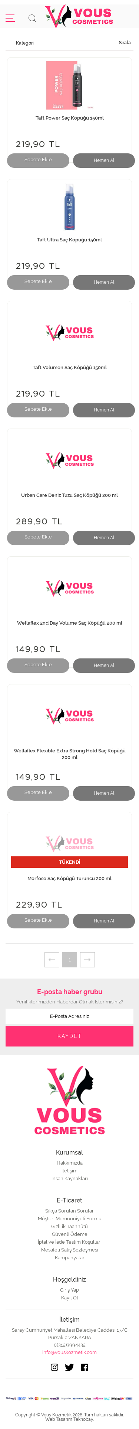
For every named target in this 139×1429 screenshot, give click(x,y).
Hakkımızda (70, 1163)
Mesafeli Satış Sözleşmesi (69, 1250)
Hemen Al (104, 160)
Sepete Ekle (38, 159)
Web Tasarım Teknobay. (69, 1419)
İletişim (69, 1171)
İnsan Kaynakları (70, 1178)
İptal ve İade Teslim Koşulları (70, 1242)
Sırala (125, 42)
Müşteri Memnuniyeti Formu (70, 1218)
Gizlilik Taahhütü (69, 1226)
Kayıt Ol (69, 1298)
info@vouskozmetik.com (69, 1352)
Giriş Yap (69, 1290)
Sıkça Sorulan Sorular (69, 1211)
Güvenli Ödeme (69, 1234)
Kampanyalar (70, 1257)
